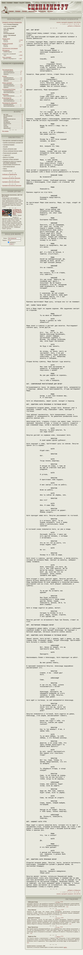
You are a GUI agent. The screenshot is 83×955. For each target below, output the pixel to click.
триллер (5, 126)
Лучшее (24, 11)
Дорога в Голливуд (8, 157)
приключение (7, 123)
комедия (5, 120)
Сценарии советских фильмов (10, 182)
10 (78, 24)
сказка (5, 125)
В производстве (6, 98)
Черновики (5, 94)
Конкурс (17, 11)
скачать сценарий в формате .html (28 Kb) (69, 22)
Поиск (3, 2)
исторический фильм (9, 119)
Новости (28, 2)
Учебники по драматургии (9, 174)
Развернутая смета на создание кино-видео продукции (12, 162)
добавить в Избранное (74, 26)
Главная (11, 11)
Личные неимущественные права (12, 151)
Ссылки (22, 2)
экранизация (7, 128)
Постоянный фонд (7, 69)
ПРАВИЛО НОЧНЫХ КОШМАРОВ (12, 22)
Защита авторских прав (10, 149)
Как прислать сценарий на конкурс (13, 140)
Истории (50, 11)
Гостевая (9, 2)
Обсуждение (6, 50)
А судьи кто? (6, 155)
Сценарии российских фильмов (11, 178)
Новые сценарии (7, 83)
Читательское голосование (10, 48)
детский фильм (7, 116)
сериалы (5, 74)
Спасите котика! (7, 170)
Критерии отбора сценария (11, 159)
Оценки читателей (7, 43)
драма (5, 117)
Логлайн (5, 146)
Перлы (5, 168)
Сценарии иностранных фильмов (11, 185)
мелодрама (6, 122)
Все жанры (5, 131)
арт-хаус (5, 114)
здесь (65, 947)
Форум (16, 2)
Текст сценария (6, 57)
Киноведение (33, 11)
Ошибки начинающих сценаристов (13, 142)
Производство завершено (9, 103)
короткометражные (8, 72)
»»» (67, 906)
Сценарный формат (8, 144)
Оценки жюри (6, 38)
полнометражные (8, 71)
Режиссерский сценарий (10, 153)
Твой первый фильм (9, 166)
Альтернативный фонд (8, 89)
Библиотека (42, 11)
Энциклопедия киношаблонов (11, 164)
